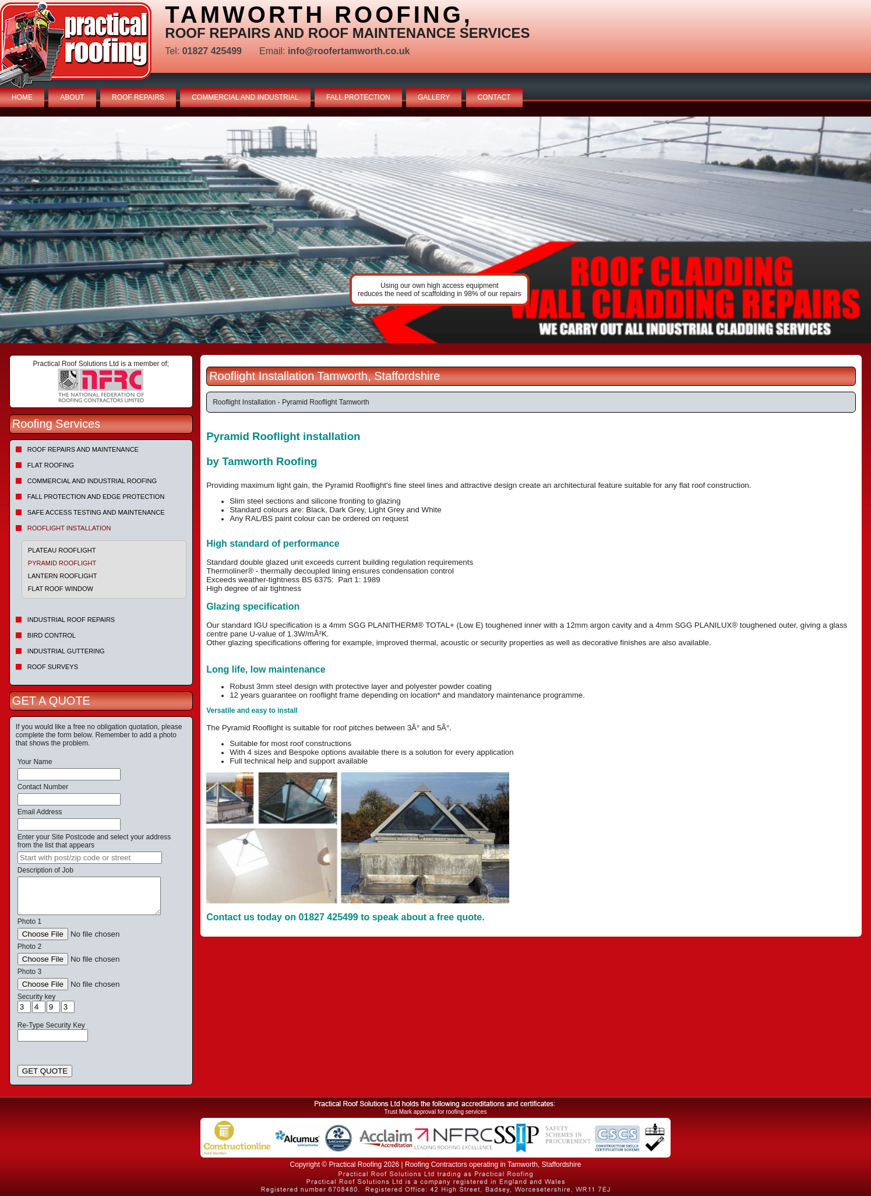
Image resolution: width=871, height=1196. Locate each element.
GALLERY (434, 97)
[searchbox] (89, 858)
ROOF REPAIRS (138, 97)
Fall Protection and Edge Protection (96, 496)
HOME (22, 97)
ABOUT (72, 97)
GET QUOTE (45, 1071)
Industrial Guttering (66, 651)
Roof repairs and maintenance (83, 449)
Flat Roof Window (60, 588)
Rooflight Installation (69, 528)
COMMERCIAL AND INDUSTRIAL (245, 97)
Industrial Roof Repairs (71, 619)
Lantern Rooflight (62, 575)
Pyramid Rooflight (62, 563)
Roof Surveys (52, 666)
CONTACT (494, 97)
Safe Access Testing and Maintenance (96, 512)
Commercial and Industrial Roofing (92, 480)
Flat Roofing (50, 465)
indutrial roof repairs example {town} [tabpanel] (435, 230)
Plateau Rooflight (62, 550)
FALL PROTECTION (358, 97)
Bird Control (51, 635)
